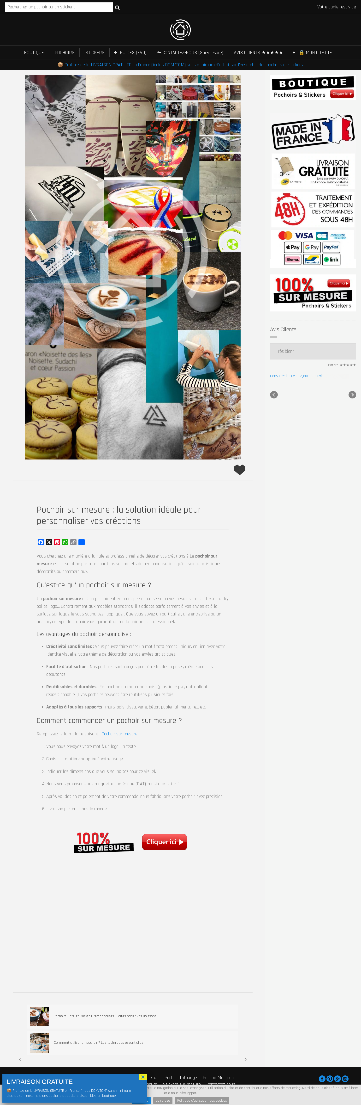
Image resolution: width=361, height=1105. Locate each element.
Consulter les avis (283, 376)
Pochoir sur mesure (119, 734)
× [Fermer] (143, 1077)
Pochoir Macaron (218, 1077)
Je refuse (163, 1100)
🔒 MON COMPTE (315, 53)
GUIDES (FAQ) (133, 53)
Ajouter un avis (311, 376)
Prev (274, 394)
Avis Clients (283, 329)
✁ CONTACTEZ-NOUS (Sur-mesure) (190, 53)
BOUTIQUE (34, 53)
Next (352, 394)
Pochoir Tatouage (181, 1077)
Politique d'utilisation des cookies (202, 1100)
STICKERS (95, 53)
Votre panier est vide (336, 7)
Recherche (117, 7)
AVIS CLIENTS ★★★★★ (258, 53)
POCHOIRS (65, 53)
